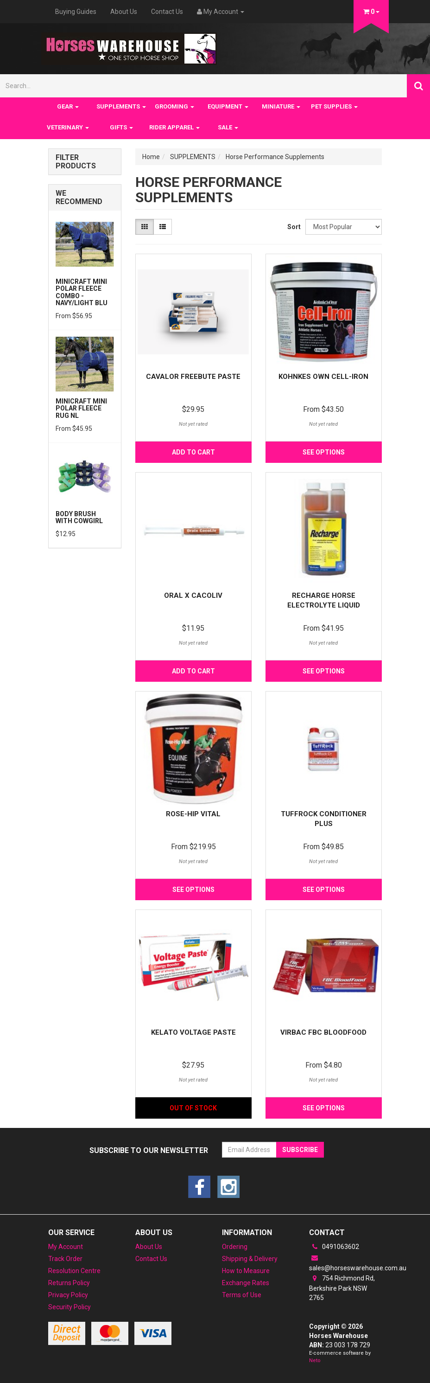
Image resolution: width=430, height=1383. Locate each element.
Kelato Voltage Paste (193, 1032)
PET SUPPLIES (334, 106)
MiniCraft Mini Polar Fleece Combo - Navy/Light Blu (82, 292)
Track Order (65, 1258)
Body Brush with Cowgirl (79, 517)
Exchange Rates (245, 1283)
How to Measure (246, 1270)
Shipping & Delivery (250, 1258)
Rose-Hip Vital (193, 814)
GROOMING (174, 106)
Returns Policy (69, 1283)
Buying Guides (75, 11)
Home (151, 156)
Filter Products (76, 162)
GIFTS (121, 127)
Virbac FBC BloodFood (323, 1032)
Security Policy (69, 1307)
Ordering (234, 1246)
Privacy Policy (68, 1295)
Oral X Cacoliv (193, 595)
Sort (292, 226)
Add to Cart (193, 452)
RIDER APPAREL (174, 127)
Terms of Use (241, 1295)
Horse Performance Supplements (275, 156)
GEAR (68, 106)
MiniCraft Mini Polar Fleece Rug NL (81, 408)
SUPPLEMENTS (121, 106)
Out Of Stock (193, 1108)
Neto (315, 1360)
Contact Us (167, 11)
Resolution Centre (74, 1270)
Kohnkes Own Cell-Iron (323, 376)
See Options (324, 452)
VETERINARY (68, 127)
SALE (228, 127)
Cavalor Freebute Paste (193, 376)
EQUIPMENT (228, 106)
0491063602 (334, 1246)
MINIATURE (281, 106)
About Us (123, 11)
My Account (65, 1246)
